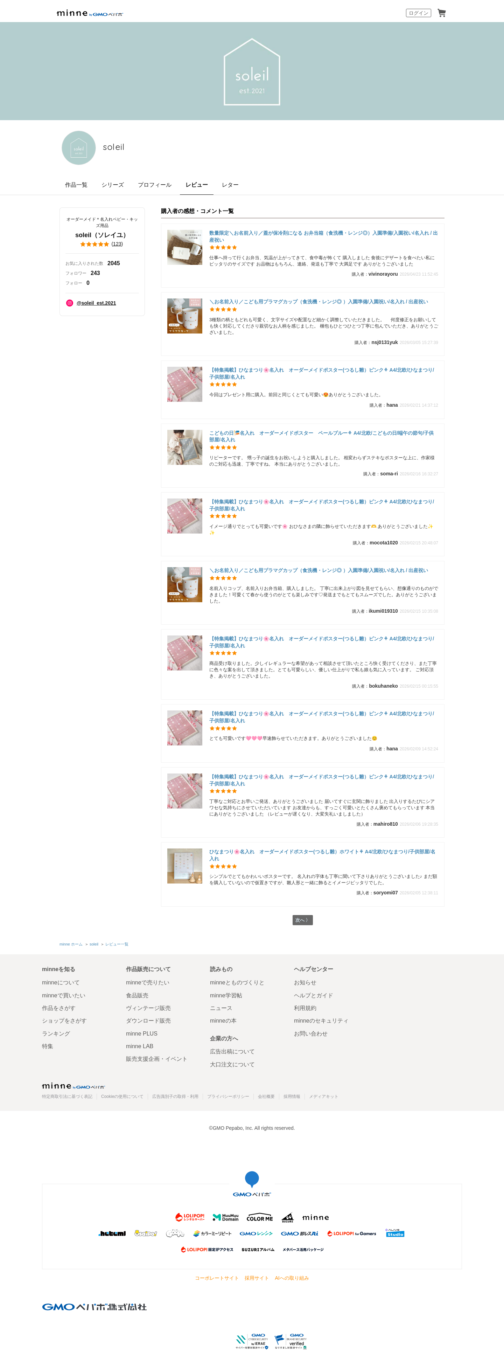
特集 (47, 1046)
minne (73, 1085)
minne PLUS (142, 1034)
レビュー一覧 (116, 944)
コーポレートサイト (217, 1278)
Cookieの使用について (122, 1096)
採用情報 (292, 1096)
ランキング (56, 1034)
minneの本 (223, 1021)
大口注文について (232, 1064)
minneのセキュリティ (321, 1021)
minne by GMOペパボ (90, 13)
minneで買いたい (63, 995)
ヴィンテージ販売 (148, 1008)
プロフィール (155, 185)
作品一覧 (76, 185)
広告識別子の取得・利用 (175, 1096)
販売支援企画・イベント (157, 1059)
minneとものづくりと (237, 982)
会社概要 (266, 1096)
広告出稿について (232, 1052)
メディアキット (323, 1096)
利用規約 (305, 1008)
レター (230, 185)
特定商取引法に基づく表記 (67, 1096)
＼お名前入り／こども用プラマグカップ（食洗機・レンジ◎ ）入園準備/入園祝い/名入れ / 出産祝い (318, 301)
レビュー (197, 185)
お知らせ (305, 982)
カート (441, 13)
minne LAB (139, 1046)
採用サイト (257, 1278)
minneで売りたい (147, 982)
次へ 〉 (302, 921)
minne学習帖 (226, 995)
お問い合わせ (311, 1034)
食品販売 (137, 995)
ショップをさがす (64, 1021)
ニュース (221, 1008)
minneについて (61, 982)
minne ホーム (71, 944)
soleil (121, 147)
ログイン (418, 13)
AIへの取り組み (292, 1278)
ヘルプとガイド (313, 995)
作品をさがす (59, 1008)
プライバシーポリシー (228, 1096)
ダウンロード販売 (148, 1021)
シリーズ (113, 185)
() (102, 244)
